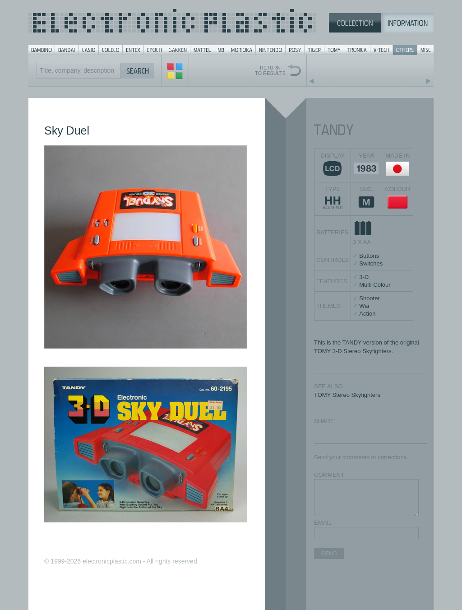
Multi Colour (374, 284)
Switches (371, 263)
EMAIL (323, 522)
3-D (364, 277)
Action (367, 313)
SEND (329, 553)
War (364, 306)
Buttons (369, 255)
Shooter (369, 298)
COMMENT (329, 474)
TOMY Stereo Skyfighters (347, 394)
